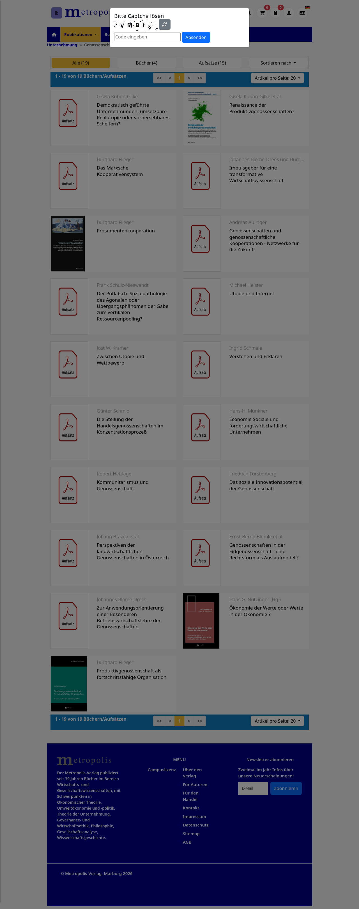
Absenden (195, 37)
